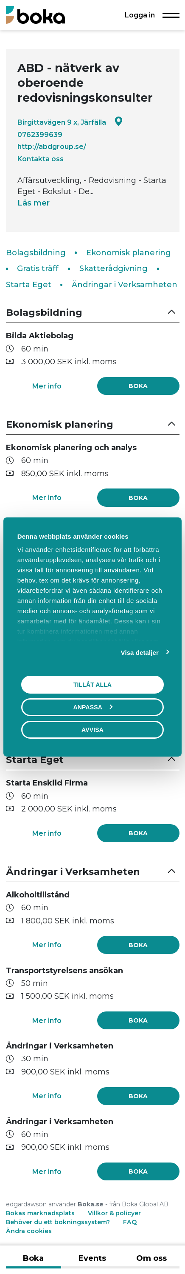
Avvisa (92, 729)
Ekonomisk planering (128, 252)
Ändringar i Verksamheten (124, 284)
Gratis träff (38, 268)
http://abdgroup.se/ (51, 146)
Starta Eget (28, 284)
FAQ (130, 1222)
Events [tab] (92, 1258)
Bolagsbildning (36, 252)
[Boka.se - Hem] (35, 14)
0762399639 (39, 134)
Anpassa (92, 707)
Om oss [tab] (151, 1258)
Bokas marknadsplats (40, 1213)
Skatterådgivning (113, 268)
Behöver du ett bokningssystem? (58, 1222)
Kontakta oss (40, 158)
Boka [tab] (33, 1258)
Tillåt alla (92, 684)
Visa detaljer (140, 652)
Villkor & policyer (114, 1213)
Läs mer (33, 203)
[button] (92, 312)
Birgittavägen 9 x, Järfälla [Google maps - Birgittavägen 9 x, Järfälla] (70, 122)
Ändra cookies (29, 1231)
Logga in (140, 15)
